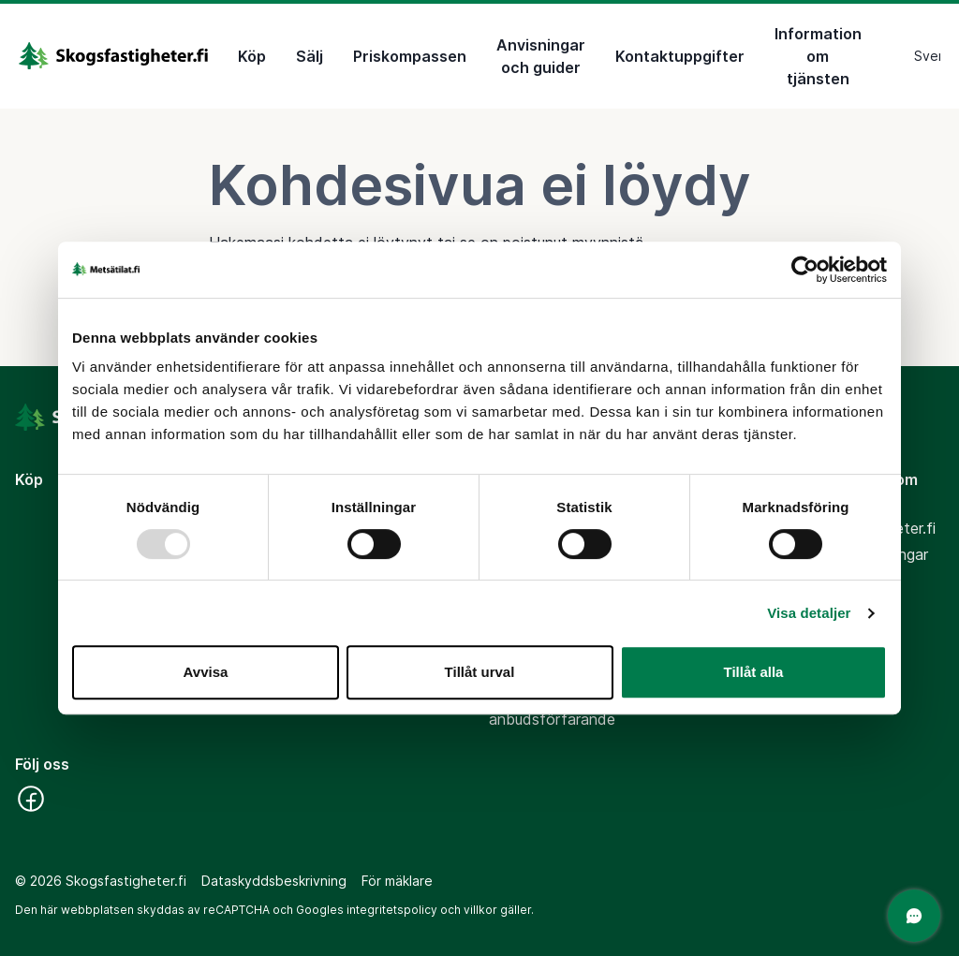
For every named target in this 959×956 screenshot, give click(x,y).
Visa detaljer (808, 613)
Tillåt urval (480, 672)
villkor (480, 910)
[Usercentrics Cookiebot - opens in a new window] (805, 270)
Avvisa (206, 672)
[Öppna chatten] (914, 916)
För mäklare (397, 881)
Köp (252, 56)
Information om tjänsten (818, 56)
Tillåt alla (754, 672)
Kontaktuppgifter (680, 56)
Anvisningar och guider (540, 56)
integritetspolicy (392, 910)
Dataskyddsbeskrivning (274, 881)
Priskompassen (409, 56)
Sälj (309, 56)
